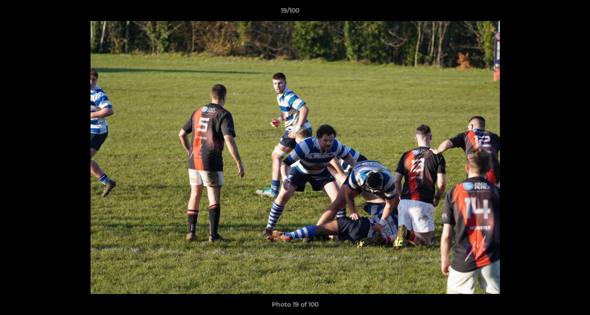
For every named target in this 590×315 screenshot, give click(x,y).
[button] (553, 13)
